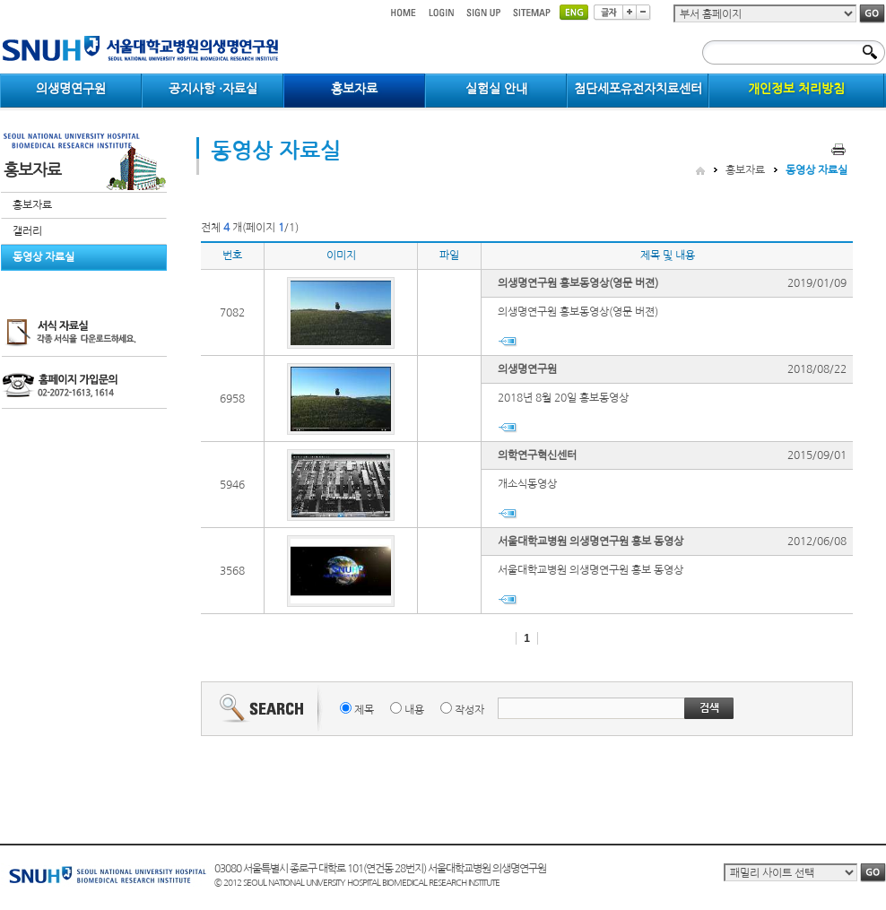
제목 (364, 710)
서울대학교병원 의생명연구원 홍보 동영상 (590, 541)
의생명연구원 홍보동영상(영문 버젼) (578, 283)
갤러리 (27, 231)
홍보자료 (32, 205)
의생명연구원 (527, 369)
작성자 (469, 710)
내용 (414, 710)
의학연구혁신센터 (537, 455)
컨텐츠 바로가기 (0, 0)
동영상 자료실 (43, 257)
